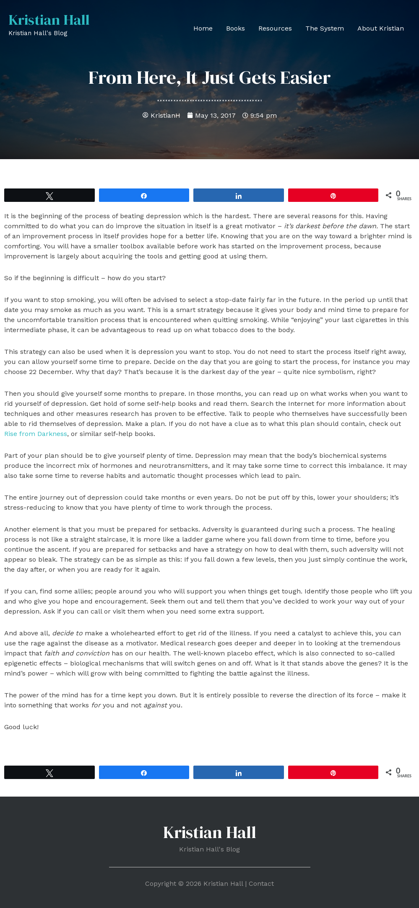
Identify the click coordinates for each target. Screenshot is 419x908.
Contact (261, 883)
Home (203, 28)
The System (324, 28)
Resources (275, 28)
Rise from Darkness (35, 434)
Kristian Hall (49, 20)
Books (235, 28)
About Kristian (380, 28)
